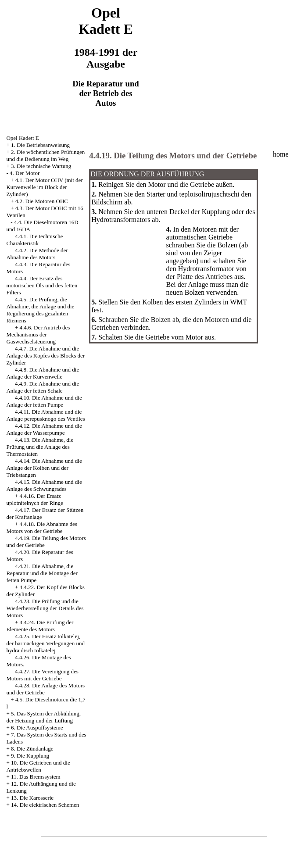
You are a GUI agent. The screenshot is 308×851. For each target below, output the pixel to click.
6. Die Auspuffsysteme (37, 727)
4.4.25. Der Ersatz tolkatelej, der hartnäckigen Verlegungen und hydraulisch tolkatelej (45, 643)
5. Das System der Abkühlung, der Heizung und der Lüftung (43, 717)
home (281, 154)
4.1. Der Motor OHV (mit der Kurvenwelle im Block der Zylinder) (44, 187)
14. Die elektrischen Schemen (45, 804)
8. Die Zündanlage (32, 748)
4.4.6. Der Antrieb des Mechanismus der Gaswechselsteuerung (38, 334)
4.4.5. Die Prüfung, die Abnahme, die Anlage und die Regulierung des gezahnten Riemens (40, 310)
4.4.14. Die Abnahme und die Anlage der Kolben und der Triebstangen (44, 468)
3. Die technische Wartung (41, 166)
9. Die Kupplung (30, 755)
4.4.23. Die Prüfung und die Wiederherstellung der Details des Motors (44, 608)
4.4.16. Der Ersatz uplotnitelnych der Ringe (34, 499)
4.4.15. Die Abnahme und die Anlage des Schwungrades (44, 485)
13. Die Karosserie (32, 797)
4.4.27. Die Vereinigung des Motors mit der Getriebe (42, 675)
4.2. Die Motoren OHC (41, 201)
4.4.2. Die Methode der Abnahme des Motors (37, 254)
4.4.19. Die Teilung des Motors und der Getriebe (173, 155)
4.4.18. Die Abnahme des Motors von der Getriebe (41, 527)
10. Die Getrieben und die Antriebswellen (38, 766)
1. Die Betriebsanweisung (40, 145)
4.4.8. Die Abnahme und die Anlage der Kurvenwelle (42, 373)
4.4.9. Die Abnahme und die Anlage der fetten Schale (42, 387)
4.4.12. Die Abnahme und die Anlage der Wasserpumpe (44, 429)
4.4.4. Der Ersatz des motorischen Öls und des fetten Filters (41, 285)
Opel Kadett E (22, 138)
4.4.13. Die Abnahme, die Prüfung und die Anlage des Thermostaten (39, 446)
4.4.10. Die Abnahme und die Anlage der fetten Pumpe (44, 401)
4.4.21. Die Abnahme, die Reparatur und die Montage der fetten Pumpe (41, 573)
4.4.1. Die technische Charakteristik (34, 240)
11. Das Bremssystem (36, 776)
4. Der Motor (24, 173)
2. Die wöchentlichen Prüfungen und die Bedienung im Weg (45, 155)
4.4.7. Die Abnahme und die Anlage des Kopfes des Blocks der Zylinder (45, 355)
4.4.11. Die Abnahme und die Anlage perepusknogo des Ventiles (45, 415)
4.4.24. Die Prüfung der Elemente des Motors (39, 626)
